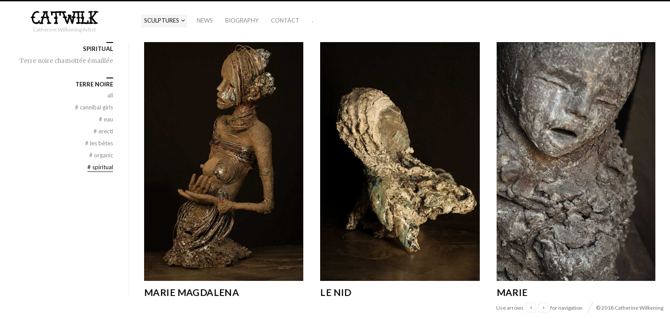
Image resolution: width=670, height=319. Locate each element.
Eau (106, 119)
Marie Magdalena (191, 292)
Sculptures (161, 20)
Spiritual (100, 167)
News (205, 20)
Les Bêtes (99, 143)
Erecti (103, 131)
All (110, 95)
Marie (512, 292)
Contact (285, 20)
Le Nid (336, 292)
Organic (101, 155)
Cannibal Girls (94, 107)
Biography (242, 20)
